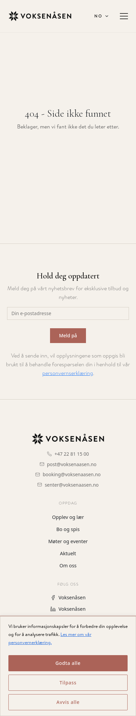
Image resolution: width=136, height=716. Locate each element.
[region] (68, 666)
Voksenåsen (68, 597)
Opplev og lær (68, 517)
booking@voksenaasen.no (72, 474)
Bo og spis (68, 529)
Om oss (68, 565)
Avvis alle (68, 702)
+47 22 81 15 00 (71, 454)
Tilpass (68, 682)
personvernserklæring (67, 373)
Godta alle (68, 663)
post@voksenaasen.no (72, 464)
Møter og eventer (68, 541)
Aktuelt (68, 553)
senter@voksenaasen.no (72, 485)
